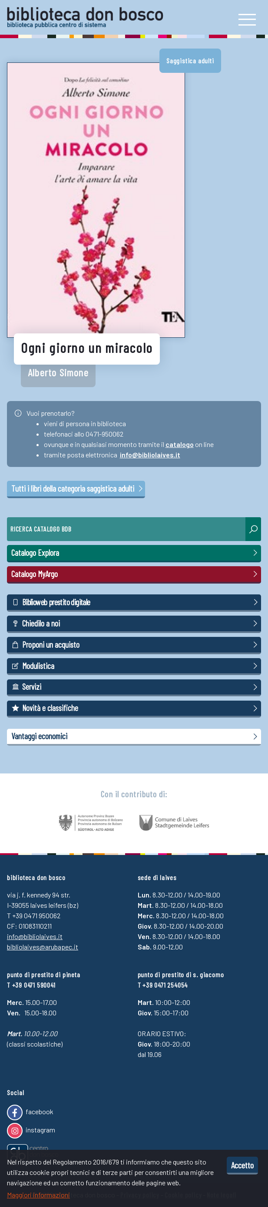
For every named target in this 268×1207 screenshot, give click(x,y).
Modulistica (135, 666)
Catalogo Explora (135, 553)
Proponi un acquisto (135, 645)
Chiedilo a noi (135, 623)
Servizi (135, 687)
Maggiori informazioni (38, 1195)
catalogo (179, 444)
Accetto (242, 1165)
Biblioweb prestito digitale (135, 602)
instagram (31, 1130)
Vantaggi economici (135, 736)
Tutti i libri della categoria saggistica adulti (77, 488)
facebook (30, 1112)
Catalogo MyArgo (135, 574)
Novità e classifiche (135, 708)
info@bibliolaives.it (150, 454)
